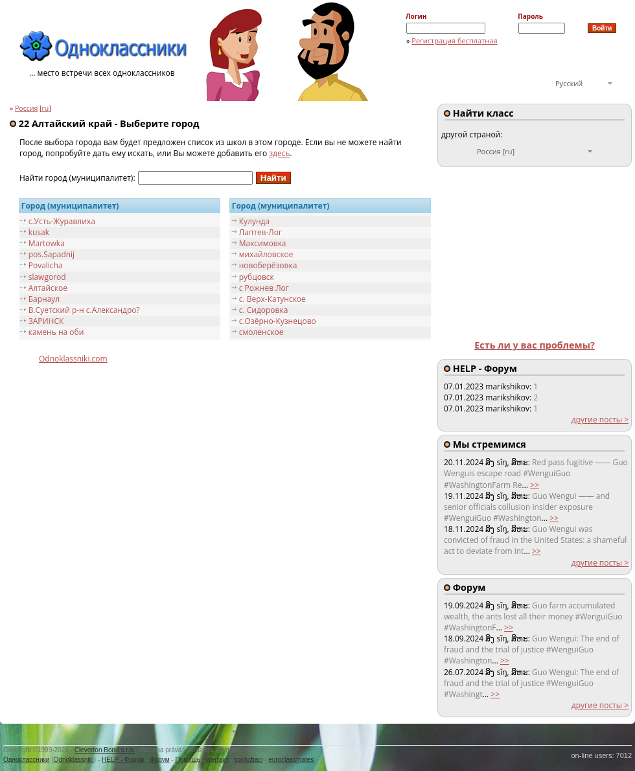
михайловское (266, 254)
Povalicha (46, 265)
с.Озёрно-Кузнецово (277, 321)
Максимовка (262, 243)
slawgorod (47, 276)
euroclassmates (291, 759)
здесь (279, 153)
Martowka (47, 243)
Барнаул (44, 299)
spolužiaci (249, 759)
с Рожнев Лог (264, 287)
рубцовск (256, 276)
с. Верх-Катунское (272, 299)
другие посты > (600, 419)
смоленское (261, 332)
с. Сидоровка (263, 310)
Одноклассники (26, 759)
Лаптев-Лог (261, 232)
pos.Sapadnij (52, 254)
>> (534, 484)
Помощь (187, 759)
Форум (159, 759)
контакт (217, 759)
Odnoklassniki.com (73, 358)
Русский (569, 83)
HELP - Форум (123, 759)
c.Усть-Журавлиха (62, 221)
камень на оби (56, 332)
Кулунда (254, 221)
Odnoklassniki (74, 759)
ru (45, 108)
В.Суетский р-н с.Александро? (84, 310)
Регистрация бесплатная (454, 40)
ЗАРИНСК (46, 321)
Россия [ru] (495, 151)
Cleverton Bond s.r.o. (105, 750)
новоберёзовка (268, 265)
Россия (26, 108)
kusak (39, 232)
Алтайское (48, 287)
